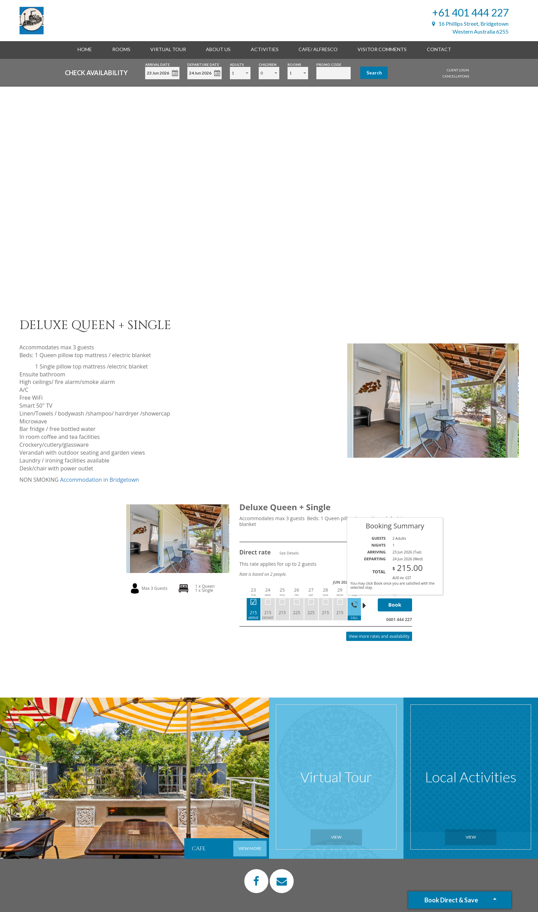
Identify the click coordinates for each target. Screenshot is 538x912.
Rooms (121, 49)
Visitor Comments (382, 49)
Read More (401, 537)
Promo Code (328, 64)
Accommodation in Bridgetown (99, 479)
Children (268, 64)
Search (374, 72)
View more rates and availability (379, 636)
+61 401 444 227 (470, 12)
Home (85, 49)
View (336, 837)
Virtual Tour (168, 49)
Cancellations (456, 76)
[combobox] (240, 73)
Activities (265, 49)
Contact (439, 49)
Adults (237, 64)
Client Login (458, 70)
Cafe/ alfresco (318, 49)
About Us (218, 49)
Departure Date (203, 64)
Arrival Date (157, 64)
